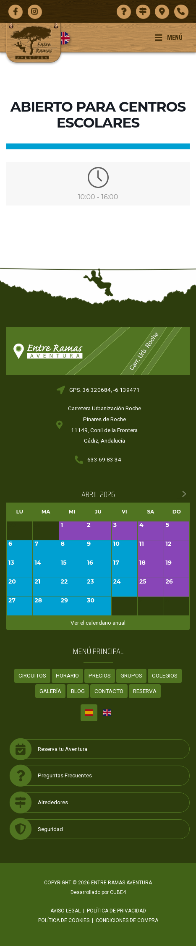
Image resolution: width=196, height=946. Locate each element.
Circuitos (32, 675)
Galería (50, 691)
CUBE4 (118, 892)
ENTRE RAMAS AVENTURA (121, 883)
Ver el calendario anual (98, 622)
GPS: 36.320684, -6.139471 (104, 389)
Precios (100, 675)
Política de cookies (63, 920)
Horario (67, 675)
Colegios (165, 675)
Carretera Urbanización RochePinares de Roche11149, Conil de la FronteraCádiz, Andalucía (104, 424)
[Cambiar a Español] (89, 712)
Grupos (131, 675)
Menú (168, 37)
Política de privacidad (116, 911)
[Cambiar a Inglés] (66, 38)
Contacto (108, 691)
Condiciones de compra (127, 920)
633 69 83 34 (104, 459)
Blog (78, 691)
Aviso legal (65, 911)
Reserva (145, 691)
